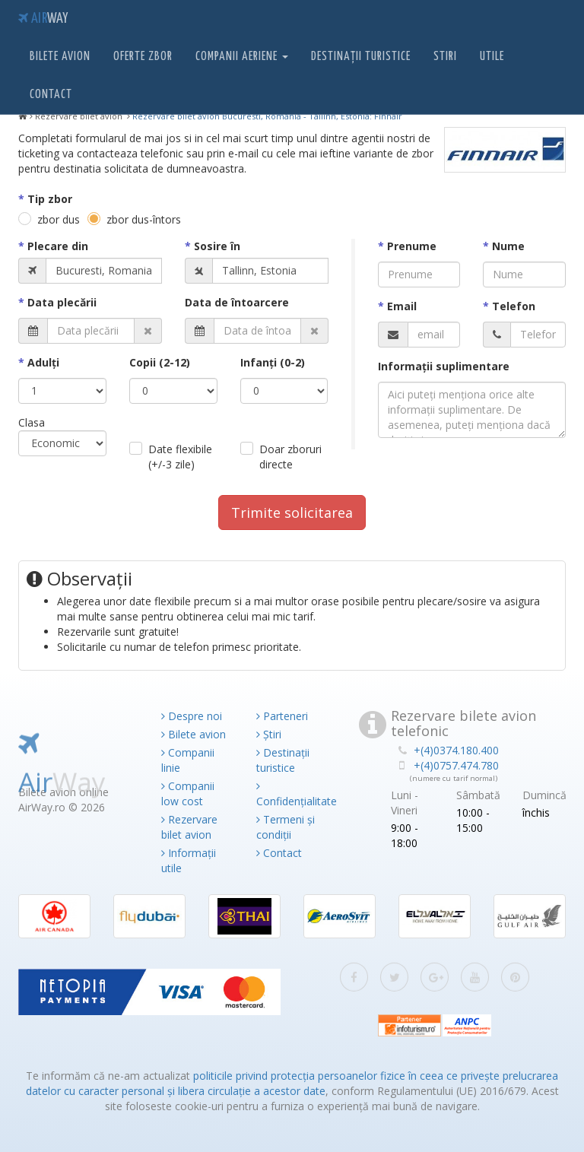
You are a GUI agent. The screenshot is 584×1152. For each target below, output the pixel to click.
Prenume (411, 246)
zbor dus (58, 219)
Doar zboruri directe (290, 456)
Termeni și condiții (285, 827)
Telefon (513, 306)
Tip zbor (49, 199)
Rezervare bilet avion (189, 827)
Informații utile (188, 860)
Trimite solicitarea (292, 512)
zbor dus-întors (143, 219)
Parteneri (282, 716)
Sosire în (217, 246)
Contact (51, 94)
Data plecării (62, 302)
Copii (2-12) (159, 362)
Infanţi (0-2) (272, 362)
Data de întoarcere (237, 302)
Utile (492, 56)
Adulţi (43, 362)
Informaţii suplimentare (443, 366)
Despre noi (191, 716)
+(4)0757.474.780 (456, 765)
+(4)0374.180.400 (456, 750)
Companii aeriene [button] (241, 56)
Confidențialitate (292, 794)
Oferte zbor (143, 56)
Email (402, 306)
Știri (268, 734)
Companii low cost (187, 793)
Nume (508, 246)
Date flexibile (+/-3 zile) (180, 456)
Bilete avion (60, 56)
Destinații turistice (361, 56)
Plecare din (57, 246)
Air (43, 19)
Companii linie (187, 760)
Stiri (445, 56)
